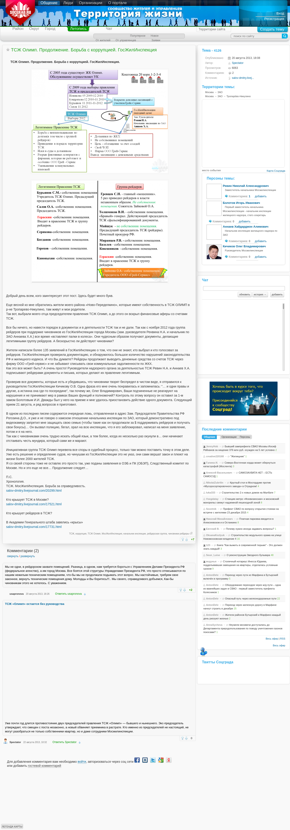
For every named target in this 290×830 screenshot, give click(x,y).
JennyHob (212, 446)
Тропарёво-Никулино (239, 96)
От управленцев (126, 40)
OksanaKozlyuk (215, 535)
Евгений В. (212, 528)
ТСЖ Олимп (94, 533)
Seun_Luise (213, 555)
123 (208, 545)
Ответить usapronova (68, 593)
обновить (244, 294)
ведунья (211, 561)
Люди (68, 3)
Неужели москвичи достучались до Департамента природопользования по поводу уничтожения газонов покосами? (242, 628)
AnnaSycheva (214, 624)
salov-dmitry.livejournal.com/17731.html (34, 527)
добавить (261, 196)
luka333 (210, 492)
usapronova (17, 593)
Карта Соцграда (276, 170)
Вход (280, 13)
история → (260, 294)
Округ (34, 28)
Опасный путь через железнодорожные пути (251, 598)
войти (82, 761)
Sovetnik (211, 509)
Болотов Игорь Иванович (241, 202)
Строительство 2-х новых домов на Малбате (247, 492)
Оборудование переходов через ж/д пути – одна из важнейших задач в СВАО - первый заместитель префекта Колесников (242, 589)
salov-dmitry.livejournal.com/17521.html (34, 504)
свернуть (12, 556)
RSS (282, 638)
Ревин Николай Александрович (246, 186)
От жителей (103, 40)
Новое (155, 35)
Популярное (137, 35)
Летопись (78, 28)
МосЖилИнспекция (112, 533)
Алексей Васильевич (219, 472)
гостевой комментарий (44, 765)
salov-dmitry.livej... (243, 77)
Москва (209, 92)
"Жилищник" (237, 456)
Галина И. (212, 462)
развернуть (28, 556)
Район (18, 28)
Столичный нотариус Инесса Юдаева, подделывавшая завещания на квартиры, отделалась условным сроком (240, 565)
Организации (90, 3)
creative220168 (215, 456)
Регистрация (274, 19)
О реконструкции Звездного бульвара (248, 555)
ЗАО (220, 92)
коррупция (80, 533)
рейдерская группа (157, 533)
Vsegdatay (212, 499)
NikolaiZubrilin (214, 482)
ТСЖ (71, 533)
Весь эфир (272, 638)
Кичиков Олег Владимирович (244, 246)
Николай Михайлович (219, 518)
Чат (109, 28)
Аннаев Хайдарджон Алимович (245, 226)
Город (50, 28)
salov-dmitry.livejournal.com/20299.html (34, 490)
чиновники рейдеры (178, 533)
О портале (117, 3)
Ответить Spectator (65, 742)
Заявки (155, 40)
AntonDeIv (212, 575)
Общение (49, 3)
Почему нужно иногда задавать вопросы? (250, 528)
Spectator (15, 742)
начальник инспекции (134, 533)
